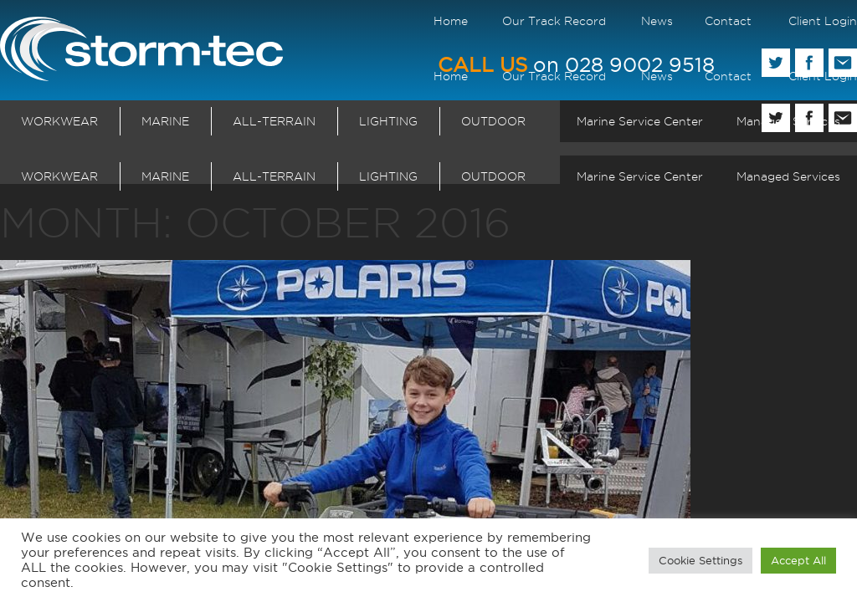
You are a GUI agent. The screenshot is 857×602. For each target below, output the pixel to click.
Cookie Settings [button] (700, 560)
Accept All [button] (798, 560)
